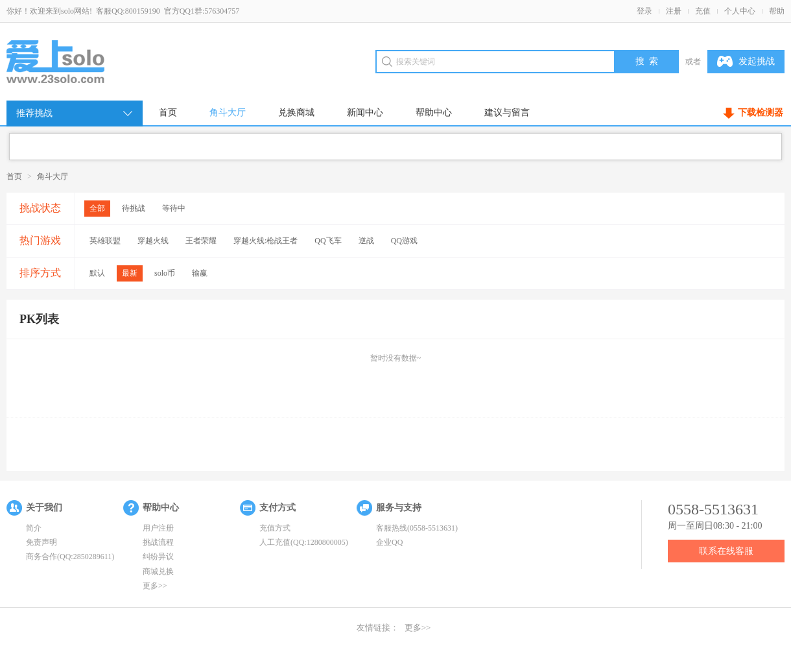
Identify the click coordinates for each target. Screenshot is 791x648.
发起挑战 (746, 61)
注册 (673, 11)
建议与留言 (507, 112)
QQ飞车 (327, 240)
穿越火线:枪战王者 (265, 240)
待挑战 (133, 208)
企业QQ (389, 542)
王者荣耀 (201, 240)
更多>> (155, 585)
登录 (644, 11)
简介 (33, 528)
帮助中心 (434, 112)
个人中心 (739, 11)
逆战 (366, 240)
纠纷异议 (158, 556)
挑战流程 (158, 542)
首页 (168, 112)
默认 (97, 273)
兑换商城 (296, 112)
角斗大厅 (227, 112)
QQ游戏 (404, 240)
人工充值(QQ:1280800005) (303, 542)
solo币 (164, 273)
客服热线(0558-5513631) (417, 528)
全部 (97, 208)
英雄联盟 (105, 240)
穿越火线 (153, 240)
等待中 (173, 208)
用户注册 (158, 528)
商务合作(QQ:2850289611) (70, 556)
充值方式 (274, 528)
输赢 (199, 273)
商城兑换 (158, 571)
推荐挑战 (75, 113)
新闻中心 (365, 112)
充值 (703, 11)
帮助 (777, 11)
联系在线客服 (726, 551)
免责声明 (41, 542)
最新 (129, 273)
